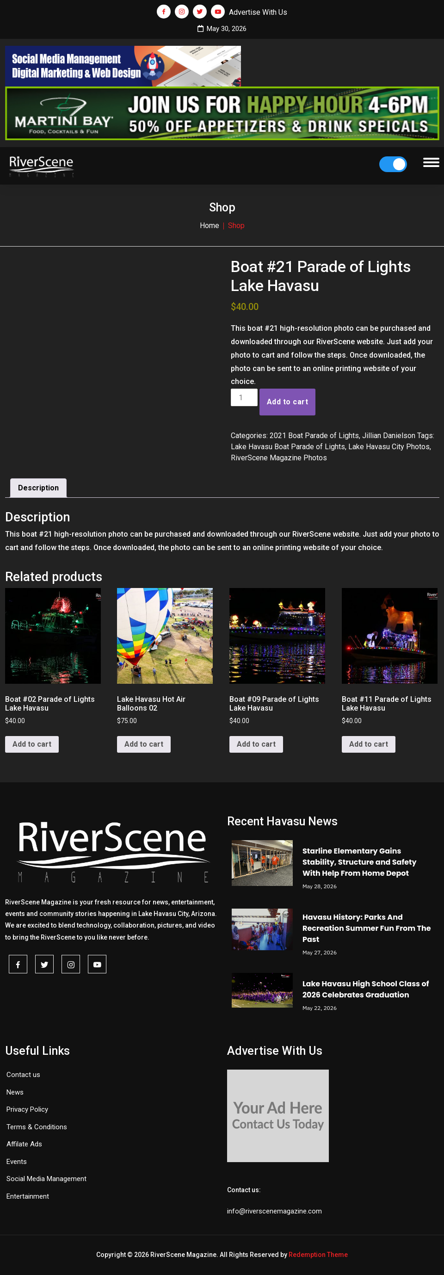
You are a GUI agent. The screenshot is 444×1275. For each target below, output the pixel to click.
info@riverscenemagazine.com (274, 1211)
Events (16, 1161)
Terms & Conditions (36, 1127)
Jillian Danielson (388, 435)
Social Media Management (46, 1179)
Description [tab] (38, 487)
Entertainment (27, 1196)
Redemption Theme (318, 1254)
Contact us (23, 1075)
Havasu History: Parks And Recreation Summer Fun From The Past (366, 928)
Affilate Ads (24, 1144)
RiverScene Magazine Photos (279, 457)
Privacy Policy (27, 1109)
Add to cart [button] (31, 744)
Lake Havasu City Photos (389, 446)
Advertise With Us (258, 12)
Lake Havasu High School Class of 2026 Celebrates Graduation (365, 989)
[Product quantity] (244, 397)
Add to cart (287, 401)
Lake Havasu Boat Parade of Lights (288, 446)
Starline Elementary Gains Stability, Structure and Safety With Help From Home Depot (359, 862)
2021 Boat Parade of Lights (314, 435)
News (15, 1092)
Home (209, 225)
